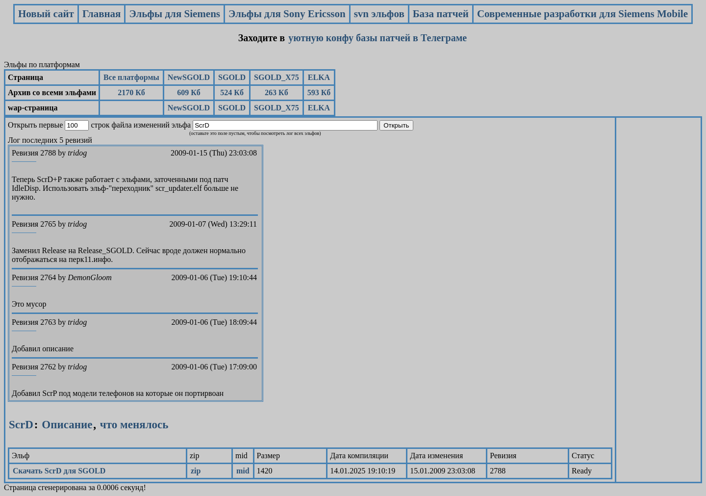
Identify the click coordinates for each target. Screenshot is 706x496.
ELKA (319, 77)
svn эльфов (379, 14)
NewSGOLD (189, 77)
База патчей (441, 14)
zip (196, 471)
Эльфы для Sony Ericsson (287, 14)
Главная (101, 14)
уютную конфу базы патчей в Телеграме (377, 37)
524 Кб (232, 92)
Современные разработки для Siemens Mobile (582, 14)
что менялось (132, 424)
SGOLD (232, 77)
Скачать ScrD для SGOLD (59, 471)
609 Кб (189, 92)
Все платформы (131, 77)
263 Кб (276, 92)
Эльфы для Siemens (174, 14)
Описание (67, 424)
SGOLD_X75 (276, 77)
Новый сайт (46, 14)
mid (243, 471)
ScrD (21, 424)
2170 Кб (131, 92)
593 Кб (319, 92)
